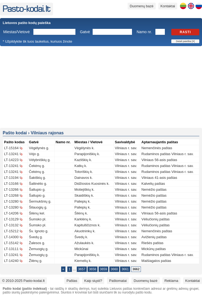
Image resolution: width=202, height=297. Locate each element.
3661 (125, 269)
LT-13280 (11, 201)
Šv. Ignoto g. (38, 231)
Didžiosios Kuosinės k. (91, 184)
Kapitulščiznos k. (87, 225)
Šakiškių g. (37, 178)
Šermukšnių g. (40, 201)
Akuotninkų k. (84, 231)
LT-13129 (11, 219)
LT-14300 (11, 237)
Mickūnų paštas (153, 249)
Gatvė (85, 32)
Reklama (171, 281)
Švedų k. (81, 237)
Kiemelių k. (83, 261)
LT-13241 (11, 154)
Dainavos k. (83, 178)
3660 (114, 269)
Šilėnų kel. (37, 213)
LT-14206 (11, 213)
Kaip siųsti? (93, 281)
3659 (103, 269)
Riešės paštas (152, 243)
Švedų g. (36, 237)
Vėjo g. (34, 154)
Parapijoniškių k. (87, 154)
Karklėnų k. (83, 219)
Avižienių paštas (154, 237)
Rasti (185, 32)
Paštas (72, 281)
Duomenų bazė (142, 6)
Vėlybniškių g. (39, 160)
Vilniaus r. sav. (126, 148)
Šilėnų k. (81, 213)
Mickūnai (81, 249)
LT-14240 (11, 261)
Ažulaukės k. (84, 243)
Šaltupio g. (37, 189)
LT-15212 (11, 231)
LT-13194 (11, 178)
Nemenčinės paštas (156, 148)
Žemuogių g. (38, 249)
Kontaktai (168, 6)
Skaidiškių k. (84, 195)
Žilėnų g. (35, 261)
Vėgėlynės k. (84, 148)
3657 (81, 269)
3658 (92, 269)
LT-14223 (11, 160)
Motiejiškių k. (84, 189)
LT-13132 (11, 225)
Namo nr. (144, 32)
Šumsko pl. (37, 219)
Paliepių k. (82, 201)
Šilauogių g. (38, 207)
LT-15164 (11, 148)
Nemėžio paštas (153, 189)
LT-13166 (11, 184)
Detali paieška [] (185, 41)
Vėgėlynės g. (39, 148)
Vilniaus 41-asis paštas (159, 178)
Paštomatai (118, 281)
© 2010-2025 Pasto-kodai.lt (23, 281)
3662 (136, 269)
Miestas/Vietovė (16, 32)
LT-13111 (11, 249)
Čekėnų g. (37, 166)
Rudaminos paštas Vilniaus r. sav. (167, 154)
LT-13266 (11, 189)
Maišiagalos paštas (156, 261)
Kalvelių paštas (153, 184)
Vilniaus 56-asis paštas (159, 160)
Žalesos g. (37, 243)
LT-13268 (11, 195)
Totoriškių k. (83, 172)
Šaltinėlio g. (38, 184)
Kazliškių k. (83, 160)
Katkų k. (80, 166)
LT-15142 (11, 243)
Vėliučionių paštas (155, 219)
